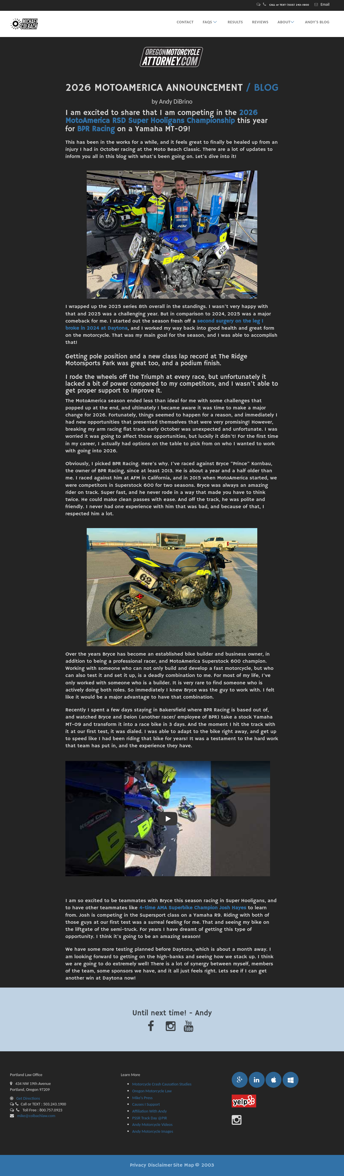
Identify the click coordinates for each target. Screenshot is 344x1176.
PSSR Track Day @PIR (149, 1117)
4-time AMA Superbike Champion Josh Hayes (192, 908)
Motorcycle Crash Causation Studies (162, 1084)
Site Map (183, 1165)
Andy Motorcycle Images (152, 1131)
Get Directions (25, 1098)
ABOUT (286, 22)
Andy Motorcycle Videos (152, 1124)
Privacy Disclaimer (151, 1165)
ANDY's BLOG (317, 22)
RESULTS (235, 22)
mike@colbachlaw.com (35, 1115)
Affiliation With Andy (149, 1111)
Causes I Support (146, 1104)
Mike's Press (142, 1097)
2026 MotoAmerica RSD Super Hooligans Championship (161, 117)
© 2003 (204, 1165)
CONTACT (185, 22)
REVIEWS (260, 22)
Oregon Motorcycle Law (152, 1090)
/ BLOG (262, 88)
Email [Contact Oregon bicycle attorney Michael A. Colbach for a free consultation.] (325, 4)
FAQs (211, 22)
